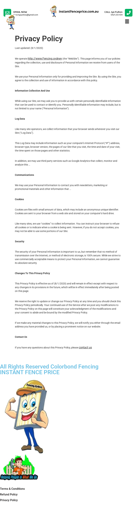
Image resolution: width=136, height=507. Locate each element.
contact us (85, 347)
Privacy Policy (9, 500)
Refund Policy (9, 494)
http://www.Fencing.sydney (45, 58)
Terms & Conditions (12, 488)
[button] (127, 22)
